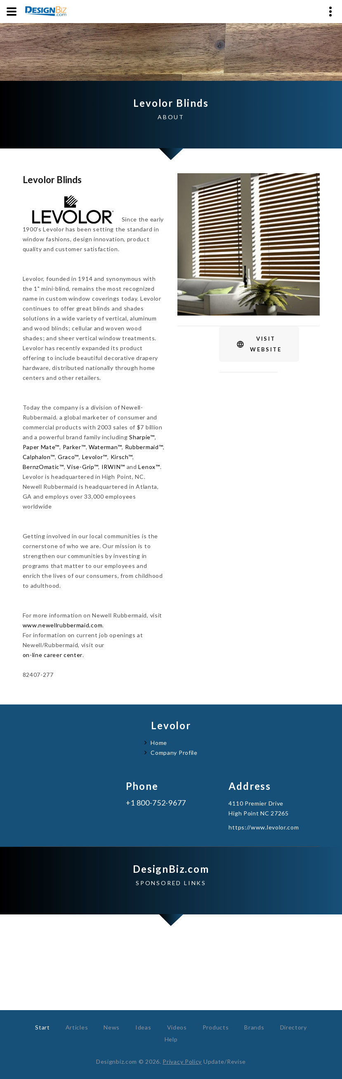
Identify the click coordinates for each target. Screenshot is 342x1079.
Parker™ (74, 446)
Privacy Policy (182, 1061)
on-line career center (53, 654)
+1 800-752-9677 (156, 803)
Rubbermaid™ (144, 446)
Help (171, 1039)
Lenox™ (149, 466)
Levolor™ (95, 456)
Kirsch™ (122, 456)
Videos (177, 1027)
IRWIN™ (113, 466)
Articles (77, 1027)
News (112, 1027)
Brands (254, 1027)
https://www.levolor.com (264, 827)
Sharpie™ (142, 437)
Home (159, 742)
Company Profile (174, 752)
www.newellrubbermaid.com (63, 625)
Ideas (143, 1027)
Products (216, 1027)
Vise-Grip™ (82, 466)
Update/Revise (224, 1061)
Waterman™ (105, 446)
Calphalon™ (39, 456)
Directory (293, 1027)
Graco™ (68, 456)
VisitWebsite (265, 344)
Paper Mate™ (41, 446)
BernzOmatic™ (43, 466)
